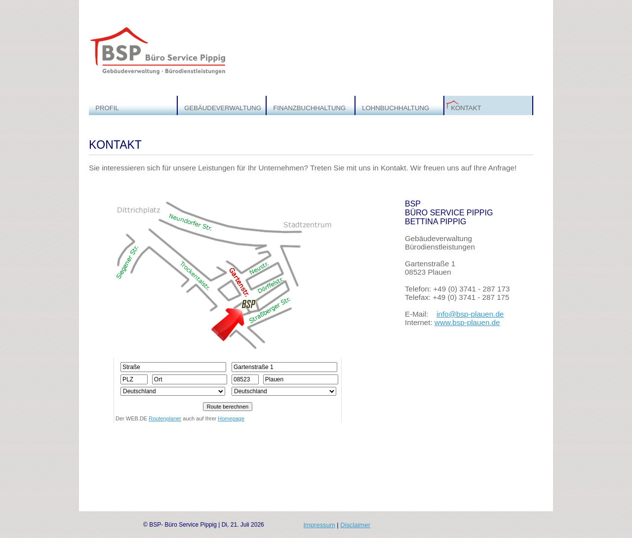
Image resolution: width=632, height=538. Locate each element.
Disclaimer (355, 525)
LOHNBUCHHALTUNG (395, 108)
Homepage (231, 418)
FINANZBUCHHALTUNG (309, 108)
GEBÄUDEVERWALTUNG (222, 108)
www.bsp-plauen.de (467, 322)
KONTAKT (466, 108)
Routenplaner (165, 418)
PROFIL (107, 108)
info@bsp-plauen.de (470, 314)
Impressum (319, 525)
